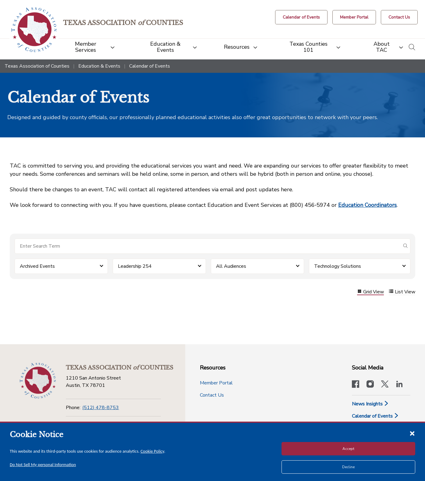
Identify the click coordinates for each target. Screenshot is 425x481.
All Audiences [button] (231, 266)
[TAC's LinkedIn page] (399, 384)
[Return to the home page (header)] (34, 29)
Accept (348, 448)
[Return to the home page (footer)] (37, 381)
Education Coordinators (367, 205)
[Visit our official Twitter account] (384, 384)
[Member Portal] (354, 17)
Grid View (370, 292)
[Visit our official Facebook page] (355, 384)
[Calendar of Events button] (301, 17)
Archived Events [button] (37, 266)
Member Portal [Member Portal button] (216, 383)
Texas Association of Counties (37, 66)
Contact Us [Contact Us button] (212, 395)
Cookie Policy (152, 451)
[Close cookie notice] (412, 433)
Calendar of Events (375, 416)
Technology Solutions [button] (337, 266)
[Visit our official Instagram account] (370, 384)
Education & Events (99, 66)
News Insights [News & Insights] (370, 404)
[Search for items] (207, 246)
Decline (348, 467)
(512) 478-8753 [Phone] (100, 407)
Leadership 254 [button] (135, 266)
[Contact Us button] (399, 17)
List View (402, 292)
